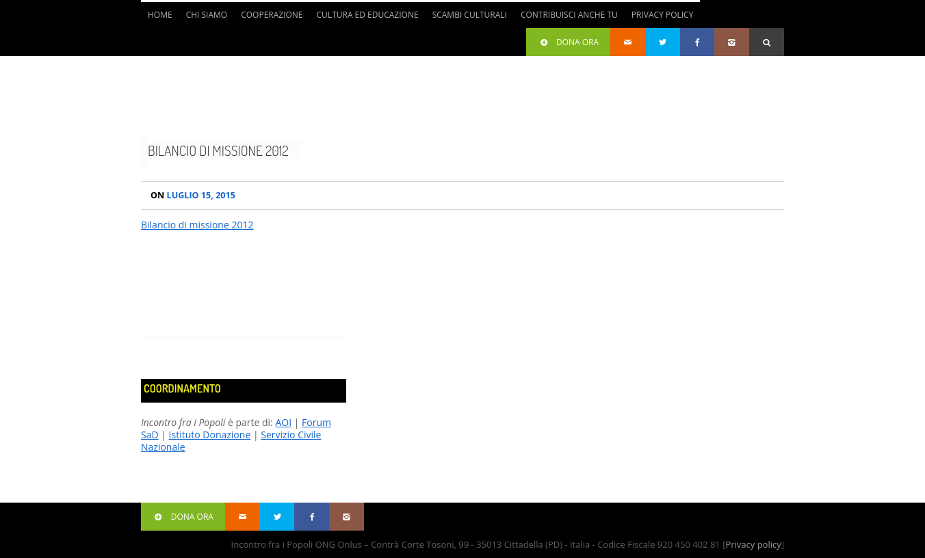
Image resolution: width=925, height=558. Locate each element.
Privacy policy (753, 544)
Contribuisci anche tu (569, 15)
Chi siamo (207, 15)
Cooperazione (271, 15)
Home (160, 15)
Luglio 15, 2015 (193, 195)
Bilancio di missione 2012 (218, 150)
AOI (283, 422)
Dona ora (568, 42)
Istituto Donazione (210, 434)
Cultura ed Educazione (368, 15)
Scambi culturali (469, 15)
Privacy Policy (662, 15)
